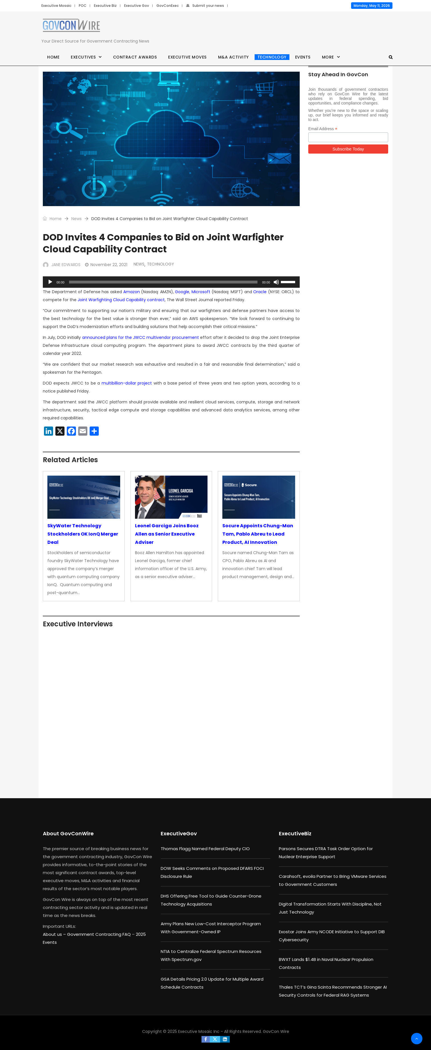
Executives (83, 57)
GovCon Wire (276, 1031)
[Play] (50, 282)
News (76, 219)
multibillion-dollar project (127, 383)
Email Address (322, 129)
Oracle (260, 292)
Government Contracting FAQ (99, 934)
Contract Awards (135, 57)
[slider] (163, 282)
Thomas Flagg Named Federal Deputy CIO (205, 849)
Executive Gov (136, 5)
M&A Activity (233, 57)
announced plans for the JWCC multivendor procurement (140, 337)
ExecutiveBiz (295, 833)
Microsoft (201, 292)
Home (53, 57)
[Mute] (276, 282)
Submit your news (205, 5)
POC (82, 5)
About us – (55, 934)
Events (303, 57)
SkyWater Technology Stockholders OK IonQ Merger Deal (82, 534)
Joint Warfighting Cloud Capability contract (121, 300)
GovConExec (167, 5)
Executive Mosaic (56, 5)
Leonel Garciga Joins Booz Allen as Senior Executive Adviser (167, 534)
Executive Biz (105, 5)
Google (182, 292)
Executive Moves (187, 57)
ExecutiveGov (179, 833)
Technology (272, 57)
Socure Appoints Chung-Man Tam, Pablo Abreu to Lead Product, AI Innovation (257, 534)
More (328, 57)
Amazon (131, 292)
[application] (171, 282)
